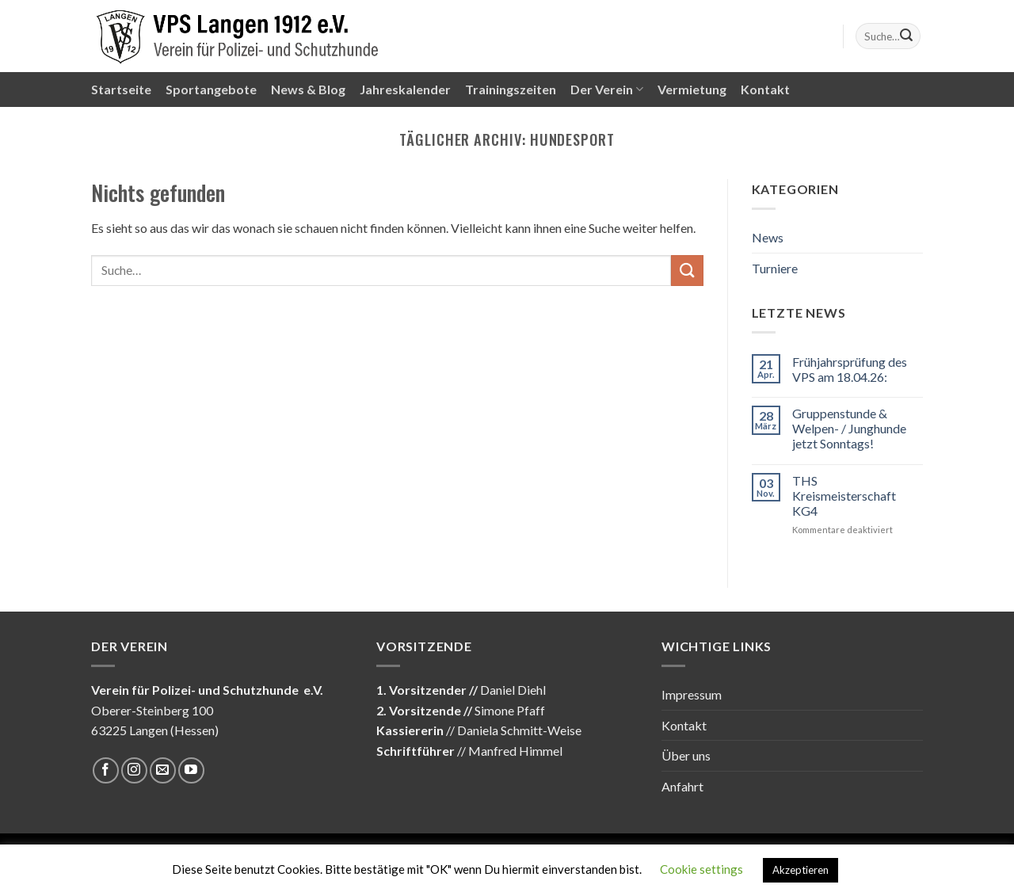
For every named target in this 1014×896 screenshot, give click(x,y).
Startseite (121, 89)
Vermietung (692, 89)
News (767, 237)
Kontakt (765, 89)
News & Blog (308, 89)
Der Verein (606, 89)
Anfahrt (682, 786)
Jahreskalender (405, 89)
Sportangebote (211, 89)
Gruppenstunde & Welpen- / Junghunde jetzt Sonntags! (849, 428)
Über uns (686, 755)
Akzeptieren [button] (800, 870)
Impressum (691, 694)
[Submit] (906, 36)
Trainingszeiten (510, 89)
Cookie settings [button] (701, 869)
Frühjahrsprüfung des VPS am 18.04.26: (849, 369)
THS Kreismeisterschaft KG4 (844, 495)
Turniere (775, 268)
